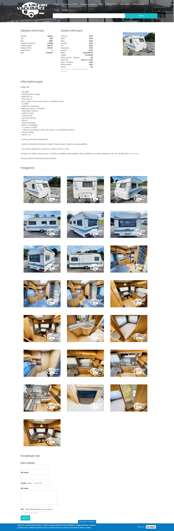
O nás (56, 10)
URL (22, 509)
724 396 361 (134, 153)
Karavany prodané (88, 4)
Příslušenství (112, 4)
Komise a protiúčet (140, 4)
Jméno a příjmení (28, 463)
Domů (56, 4)
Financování (125, 4)
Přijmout (140, 527)
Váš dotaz (24, 488)
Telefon (24, 483)
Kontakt (65, 10)
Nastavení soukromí (87, 522)
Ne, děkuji (151, 527)
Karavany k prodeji (70, 4)
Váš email (24, 472)
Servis (101, 4)
